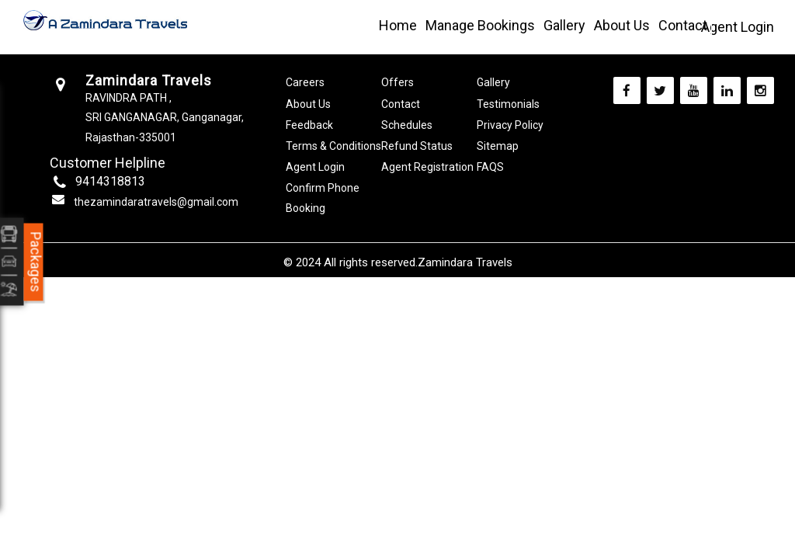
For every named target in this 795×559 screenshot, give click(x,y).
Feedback (309, 125)
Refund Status (417, 146)
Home (398, 25)
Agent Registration (427, 167)
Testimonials (508, 104)
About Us (622, 25)
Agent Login (737, 27)
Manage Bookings (480, 25)
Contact (682, 25)
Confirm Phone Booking (322, 198)
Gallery (564, 25)
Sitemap (498, 146)
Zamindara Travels (465, 262)
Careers (305, 82)
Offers (397, 82)
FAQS (490, 167)
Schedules (406, 125)
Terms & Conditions (333, 146)
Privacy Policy (510, 125)
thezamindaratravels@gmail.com (156, 202)
